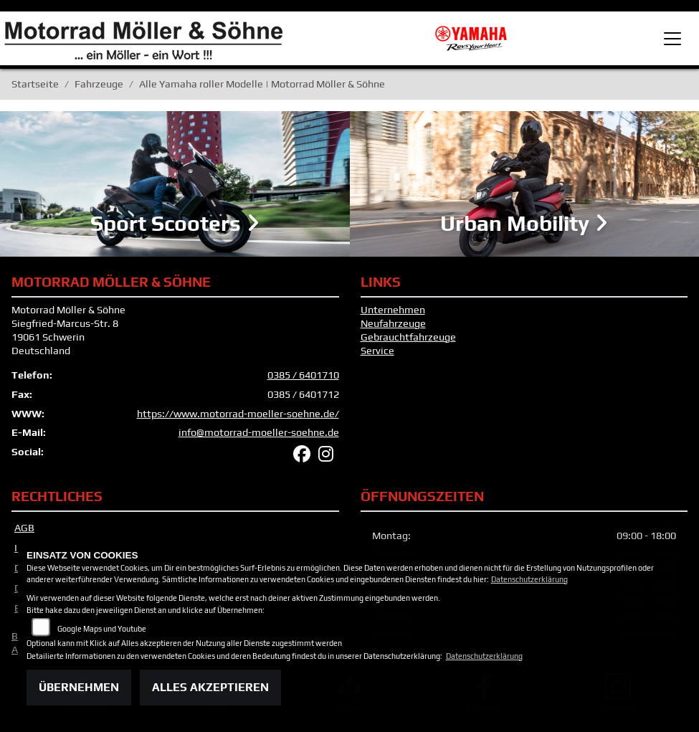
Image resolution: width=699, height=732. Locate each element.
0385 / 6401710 (303, 378)
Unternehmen (393, 312)
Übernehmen (79, 687)
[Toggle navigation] (672, 39)
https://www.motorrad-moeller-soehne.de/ (238, 416)
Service (377, 352)
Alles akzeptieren (210, 687)
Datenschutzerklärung (529, 579)
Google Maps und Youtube (101, 628)
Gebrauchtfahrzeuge (408, 339)
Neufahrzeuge (393, 326)
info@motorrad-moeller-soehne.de (259, 435)
